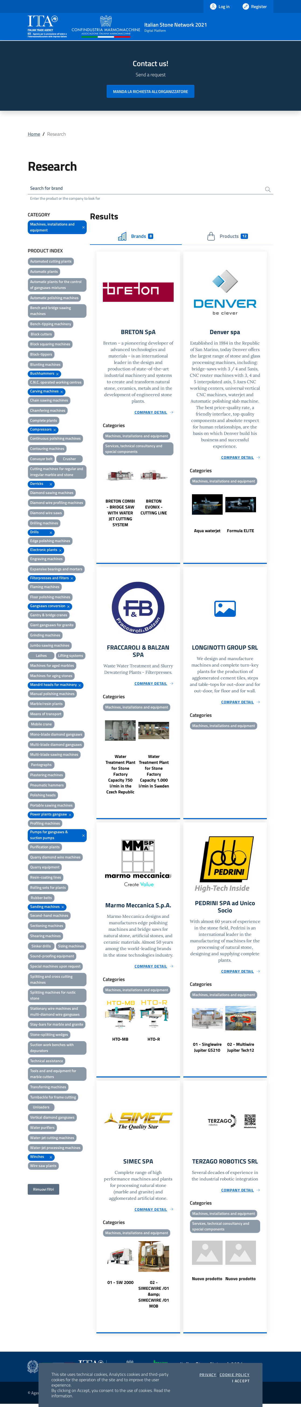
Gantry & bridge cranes (48, 615)
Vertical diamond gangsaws (52, 1118)
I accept (241, 1381)
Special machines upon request (55, 967)
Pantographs (41, 765)
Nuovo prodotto (207, 1282)
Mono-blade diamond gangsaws (56, 734)
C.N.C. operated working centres (56, 383)
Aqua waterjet (207, 531)
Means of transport (45, 714)
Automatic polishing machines (54, 298)
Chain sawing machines (49, 400)
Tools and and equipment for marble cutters (53, 1074)
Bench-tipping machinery (50, 324)
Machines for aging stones (51, 676)
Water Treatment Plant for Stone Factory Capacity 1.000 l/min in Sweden (154, 773)
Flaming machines (45, 587)
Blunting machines (45, 365)
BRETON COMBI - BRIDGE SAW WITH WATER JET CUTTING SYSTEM (120, 514)
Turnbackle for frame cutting (53, 1097)
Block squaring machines (50, 345)
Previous (99, 494)
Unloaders (41, 1108)
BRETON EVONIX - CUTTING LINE (154, 508)
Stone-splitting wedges (49, 1035)
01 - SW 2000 (120, 1285)
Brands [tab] (135, 236)
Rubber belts (41, 898)
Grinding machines (45, 636)
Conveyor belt (41, 459)
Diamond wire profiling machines (56, 503)
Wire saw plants (43, 1166)
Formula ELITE (240, 531)
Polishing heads (43, 796)
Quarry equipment (45, 868)
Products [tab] (227, 236)
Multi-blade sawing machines (54, 755)
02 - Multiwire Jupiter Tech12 (240, 1050)
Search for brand (47, 188)
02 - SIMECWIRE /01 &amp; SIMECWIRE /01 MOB (153, 1297)
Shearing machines (45, 936)
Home (34, 134)
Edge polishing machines (50, 541)
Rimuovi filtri (43, 1190)
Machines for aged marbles (52, 666)
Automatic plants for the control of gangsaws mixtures (56, 285)
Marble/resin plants (46, 704)
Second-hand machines (49, 916)
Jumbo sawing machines (49, 646)
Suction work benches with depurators (52, 1048)
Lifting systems (70, 656)
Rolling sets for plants (48, 888)
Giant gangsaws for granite (52, 625)
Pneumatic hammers (47, 785)
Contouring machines (47, 449)
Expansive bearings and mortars (56, 569)
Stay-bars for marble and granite (56, 1025)
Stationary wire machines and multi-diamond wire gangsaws (55, 1012)
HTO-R (154, 1041)
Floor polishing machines (50, 597)
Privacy (208, 1375)
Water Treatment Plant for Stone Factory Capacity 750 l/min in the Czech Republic (120, 776)
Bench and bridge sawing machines (50, 311)
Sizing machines (71, 946)
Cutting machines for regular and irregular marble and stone (56, 472)
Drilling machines (44, 523)
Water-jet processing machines (55, 1148)
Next (177, 494)
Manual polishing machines (52, 694)
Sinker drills (41, 946)
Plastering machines (46, 775)
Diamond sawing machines (52, 493)
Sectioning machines (46, 926)
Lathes (41, 656)
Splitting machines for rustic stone (53, 996)
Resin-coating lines (45, 878)
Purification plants (45, 847)
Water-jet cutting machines (52, 1138)
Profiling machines (45, 823)
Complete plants (43, 421)
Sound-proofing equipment (52, 957)
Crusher (69, 459)
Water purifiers (42, 1128)
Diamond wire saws (46, 513)
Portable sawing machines (51, 806)
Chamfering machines (47, 411)
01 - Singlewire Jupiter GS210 (207, 1050)
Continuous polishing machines (55, 439)
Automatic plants (44, 272)
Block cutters (41, 334)
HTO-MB (120, 1041)
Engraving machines (46, 559)
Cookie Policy (235, 1375)
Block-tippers (41, 355)
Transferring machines (48, 1087)
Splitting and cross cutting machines (51, 980)
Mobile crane (41, 724)
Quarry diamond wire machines (55, 857)
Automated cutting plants (51, 262)
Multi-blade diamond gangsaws (56, 745)
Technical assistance (46, 1061)
